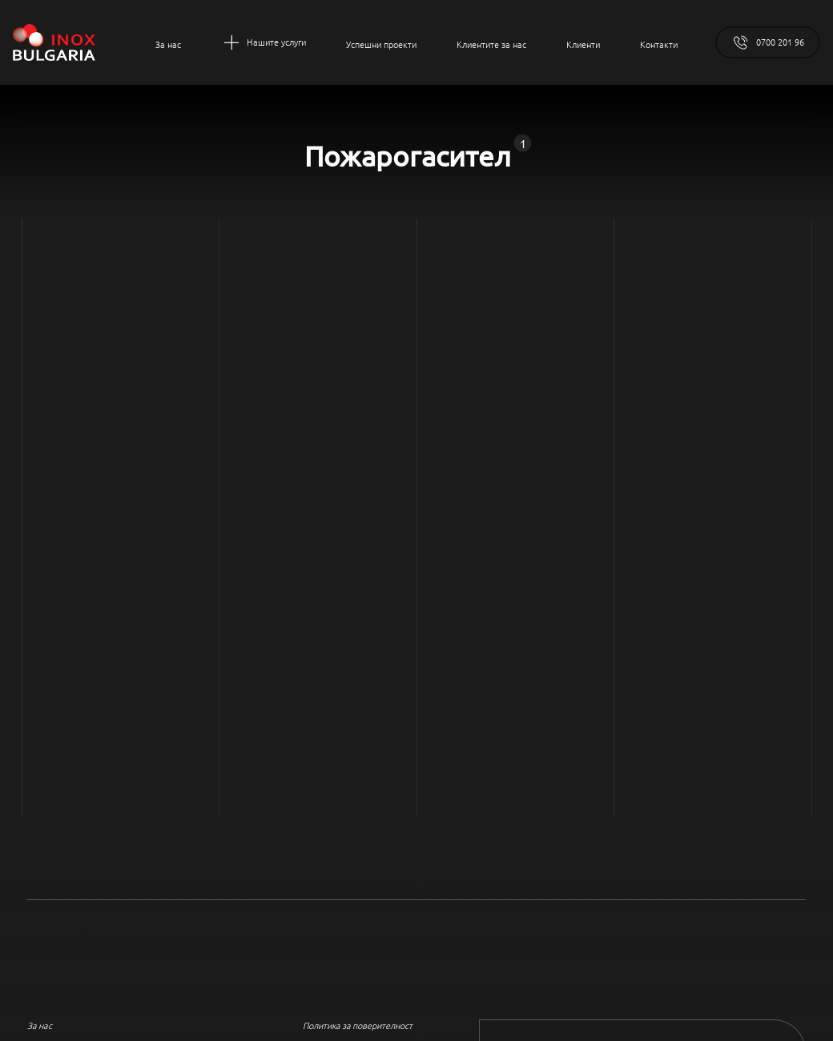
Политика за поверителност (357, 1025)
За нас (39, 1025)
